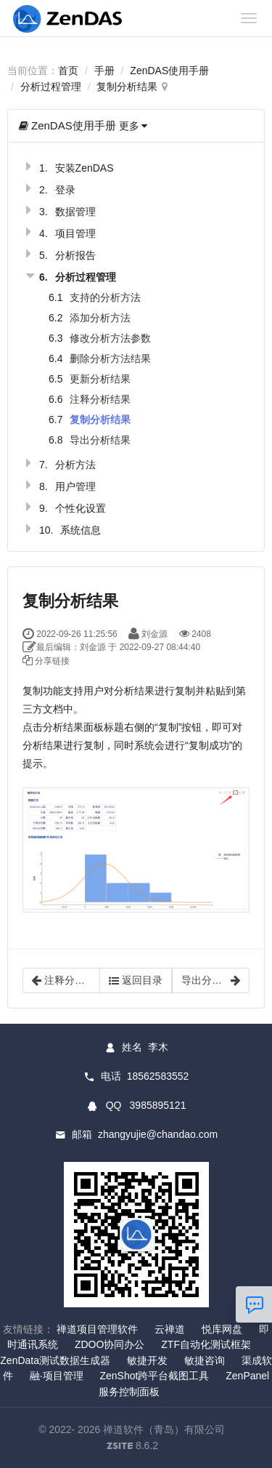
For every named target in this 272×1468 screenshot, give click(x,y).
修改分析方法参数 (110, 338)
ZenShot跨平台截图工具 (154, 1375)
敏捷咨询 (204, 1360)
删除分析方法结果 (110, 358)
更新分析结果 (100, 379)
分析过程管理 (50, 86)
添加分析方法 (100, 318)
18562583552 (158, 1076)
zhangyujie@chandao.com (158, 1134)
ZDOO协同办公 (109, 1344)
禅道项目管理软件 (97, 1329)
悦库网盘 (222, 1329)
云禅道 (169, 1329)
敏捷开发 (147, 1360)
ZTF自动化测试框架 (206, 1344)
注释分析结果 (100, 399)
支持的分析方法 (105, 297)
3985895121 (158, 1105)
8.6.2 (132, 1447)
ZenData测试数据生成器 (55, 1360)
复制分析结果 (126, 86)
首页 (68, 70)
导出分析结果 (100, 440)
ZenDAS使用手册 (169, 70)
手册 (104, 70)
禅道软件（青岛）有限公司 (164, 1429)
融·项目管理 (56, 1375)
